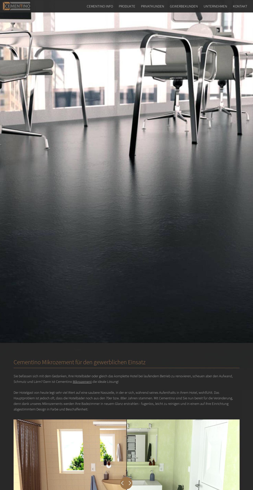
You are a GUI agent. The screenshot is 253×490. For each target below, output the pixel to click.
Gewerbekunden (184, 6)
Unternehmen (215, 6)
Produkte (127, 6)
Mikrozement (82, 381)
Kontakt (240, 6)
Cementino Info (100, 6)
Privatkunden (152, 6)
